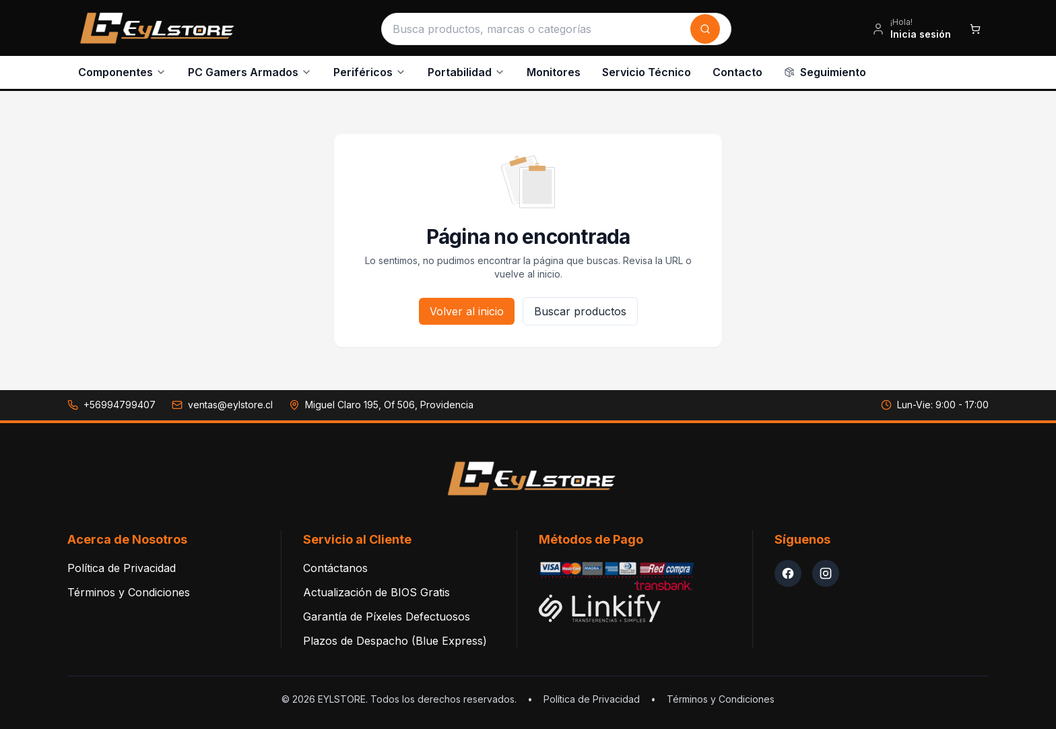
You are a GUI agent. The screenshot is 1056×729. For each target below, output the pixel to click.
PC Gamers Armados (250, 70)
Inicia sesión (920, 32)
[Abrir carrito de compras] (975, 26)
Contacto (737, 70)
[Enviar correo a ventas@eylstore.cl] (222, 401)
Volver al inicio (467, 307)
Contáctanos (335, 564)
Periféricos (369, 70)
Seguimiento (825, 70)
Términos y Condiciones (128, 588)
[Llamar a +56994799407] (111, 401)
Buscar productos (580, 307)
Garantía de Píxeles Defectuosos (386, 612)
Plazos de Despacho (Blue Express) (395, 636)
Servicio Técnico (646, 70)
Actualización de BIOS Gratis (376, 588)
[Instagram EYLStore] (825, 569)
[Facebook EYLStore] (787, 569)
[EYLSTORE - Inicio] (153, 27)
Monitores (554, 70)
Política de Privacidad (121, 564)
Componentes (122, 70)
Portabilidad (466, 70)
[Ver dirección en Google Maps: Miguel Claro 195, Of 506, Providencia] (381, 401)
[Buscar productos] (537, 26)
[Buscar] (705, 27)
